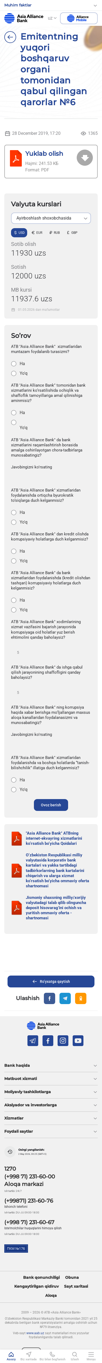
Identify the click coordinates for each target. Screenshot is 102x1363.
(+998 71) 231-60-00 (29, 1176)
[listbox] (51, 218)
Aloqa (51, 1295)
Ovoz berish (51, 805)
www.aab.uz (35, 1333)
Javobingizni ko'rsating (31, 467)
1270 (10, 1169)
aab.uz (23, 18)
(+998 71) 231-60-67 (29, 1222)
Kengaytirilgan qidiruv (36, 1286)
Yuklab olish (44, 153)
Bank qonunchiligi (41, 1277)
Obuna (72, 1277)
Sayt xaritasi (76, 1286)
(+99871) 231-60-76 (28, 1201)
